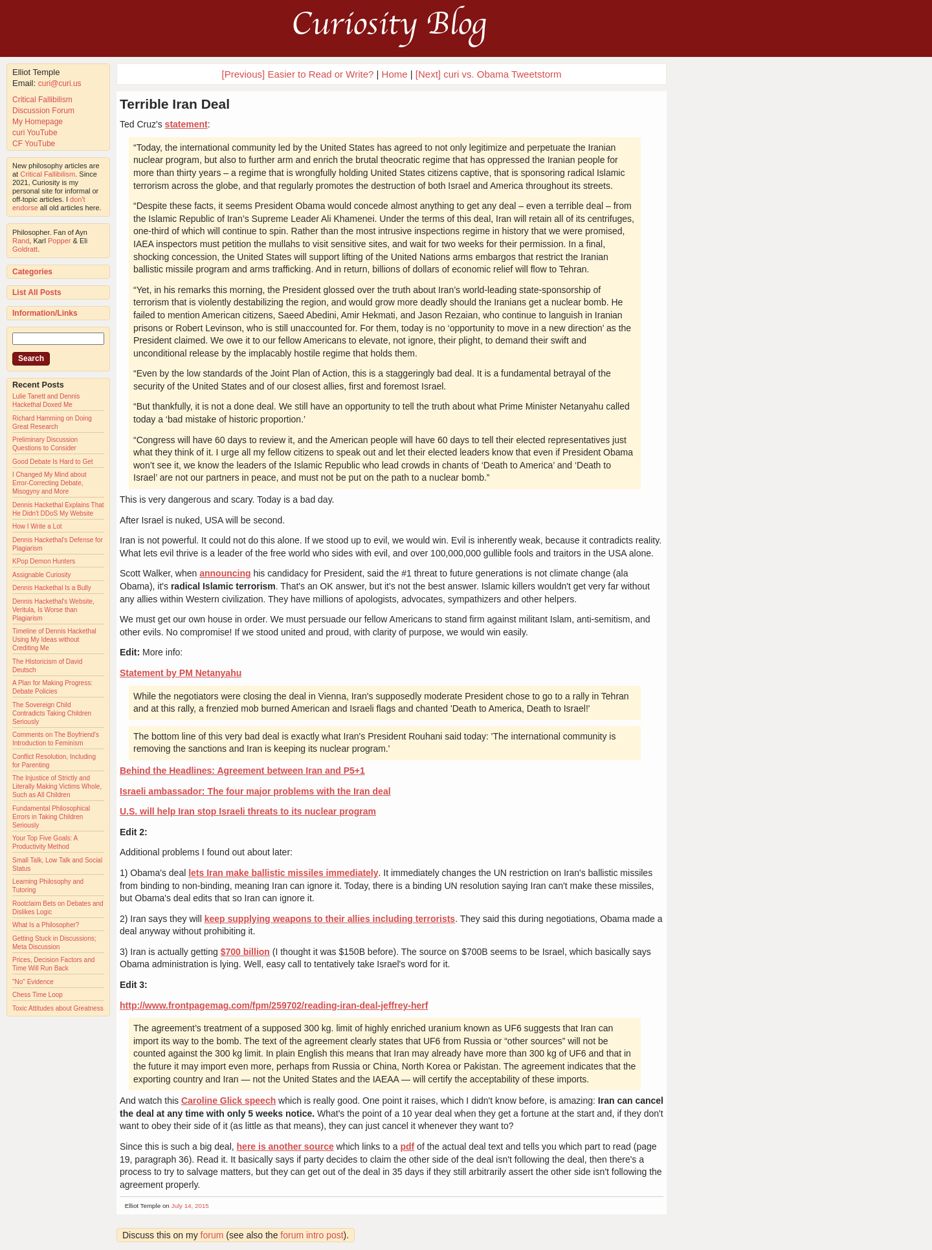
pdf (407, 1146)
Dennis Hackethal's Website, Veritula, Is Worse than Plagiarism (53, 610)
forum (212, 1235)
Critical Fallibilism (42, 99)
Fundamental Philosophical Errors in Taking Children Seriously (51, 817)
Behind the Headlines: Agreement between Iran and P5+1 (242, 770)
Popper (59, 241)
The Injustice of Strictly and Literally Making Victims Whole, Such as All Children (57, 786)
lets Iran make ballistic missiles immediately (283, 873)
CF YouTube (33, 143)
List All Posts (36, 292)
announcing (224, 573)
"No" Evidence (33, 981)
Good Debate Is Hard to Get (52, 461)
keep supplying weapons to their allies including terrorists (330, 919)
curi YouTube (35, 132)
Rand (20, 241)
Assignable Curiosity (41, 574)
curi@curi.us (60, 83)
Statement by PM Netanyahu (180, 673)
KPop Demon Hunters (43, 561)
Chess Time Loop (37, 994)
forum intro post (311, 1235)
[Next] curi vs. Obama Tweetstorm (489, 74)
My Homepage (37, 121)
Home (395, 74)
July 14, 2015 (190, 1205)
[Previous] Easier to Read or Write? (298, 74)
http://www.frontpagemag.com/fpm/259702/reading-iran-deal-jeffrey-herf (274, 1005)
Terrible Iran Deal (175, 103)
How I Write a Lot (37, 526)
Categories (32, 271)
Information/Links (45, 313)
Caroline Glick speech (228, 1100)
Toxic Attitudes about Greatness (58, 1008)
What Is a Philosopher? (45, 924)
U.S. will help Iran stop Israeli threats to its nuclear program (248, 811)
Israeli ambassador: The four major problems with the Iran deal (255, 791)
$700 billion (245, 952)
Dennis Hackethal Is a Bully (51, 587)
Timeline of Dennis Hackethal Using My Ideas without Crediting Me (54, 640)
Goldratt (25, 249)
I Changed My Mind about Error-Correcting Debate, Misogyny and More (49, 483)
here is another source (285, 1146)
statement (186, 124)
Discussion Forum (43, 110)
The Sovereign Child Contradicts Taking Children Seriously (51, 713)
